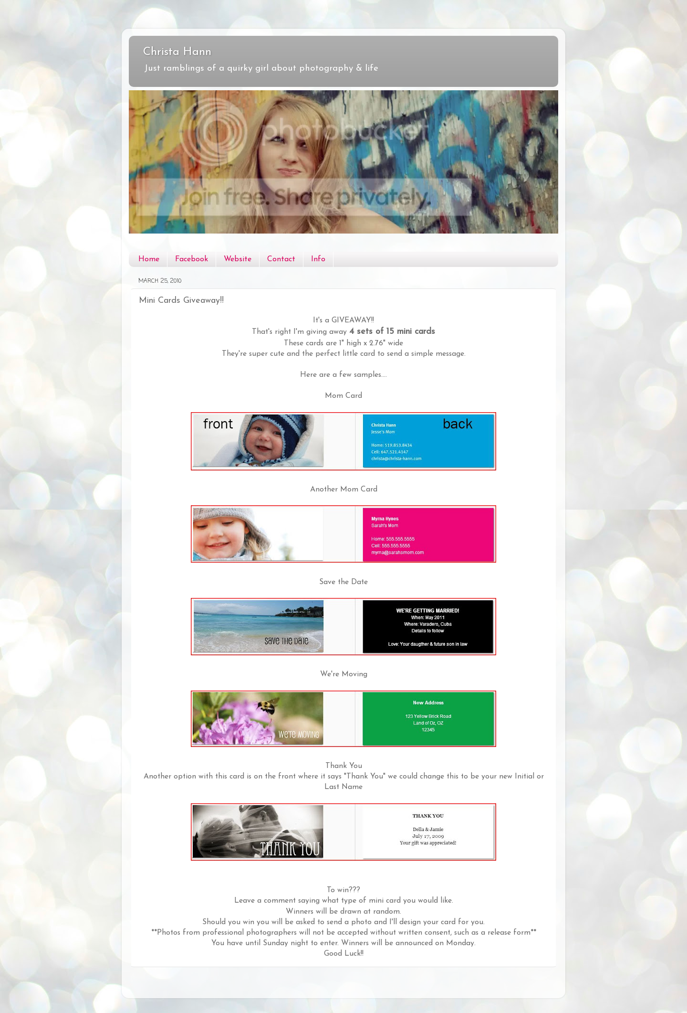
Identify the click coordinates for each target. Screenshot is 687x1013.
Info (318, 259)
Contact (281, 259)
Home (148, 259)
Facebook (191, 259)
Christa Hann (177, 52)
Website (237, 259)
